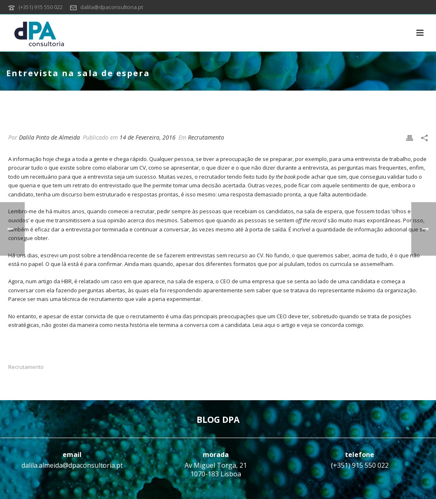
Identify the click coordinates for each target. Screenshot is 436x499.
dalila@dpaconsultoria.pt (111, 7)
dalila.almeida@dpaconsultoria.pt (72, 465)
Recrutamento (206, 137)
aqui (270, 325)
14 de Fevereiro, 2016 (148, 137)
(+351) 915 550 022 (41, 7)
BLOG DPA (218, 419)
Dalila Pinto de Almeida (49, 137)
